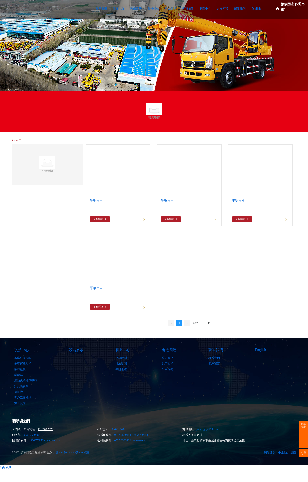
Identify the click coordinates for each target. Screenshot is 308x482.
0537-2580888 (32, 434)
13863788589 (37, 440)
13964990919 (52, 440)
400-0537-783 (118, 429)
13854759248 (140, 434)
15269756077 (140, 440)
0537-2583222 (122, 440)
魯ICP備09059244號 (67, 452)
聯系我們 (303, 425)
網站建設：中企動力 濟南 (280, 452)
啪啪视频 (5, 467)
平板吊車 (96, 200)
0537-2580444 (122, 434)
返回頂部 (303, 453)
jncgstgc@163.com (208, 429)
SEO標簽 (84, 452)
